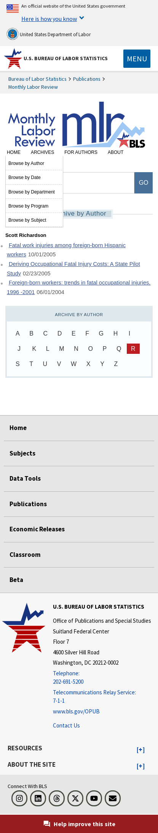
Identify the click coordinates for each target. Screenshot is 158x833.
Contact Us (66, 725)
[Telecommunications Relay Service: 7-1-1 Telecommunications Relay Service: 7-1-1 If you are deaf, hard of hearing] (102, 696)
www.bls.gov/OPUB (76, 711)
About (115, 152)
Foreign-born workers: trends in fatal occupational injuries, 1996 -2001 (78, 287)
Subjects (22, 453)
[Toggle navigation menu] (136, 59)
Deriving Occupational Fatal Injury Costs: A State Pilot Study (73, 269)
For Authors (80, 152)
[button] (141, 749)
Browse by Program (28, 206)
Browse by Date (24, 177)
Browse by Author (26, 163)
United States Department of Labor (48, 34)
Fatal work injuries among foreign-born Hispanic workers (66, 250)
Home (14, 152)
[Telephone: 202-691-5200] (102, 677)
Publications (87, 78)
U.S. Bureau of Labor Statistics (66, 58)
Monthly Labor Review (33, 86)
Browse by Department (31, 192)
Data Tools (25, 478)
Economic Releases (37, 529)
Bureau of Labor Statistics (37, 78)
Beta (16, 580)
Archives (42, 152)
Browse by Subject (27, 220)
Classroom (25, 554)
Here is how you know (49, 18)
